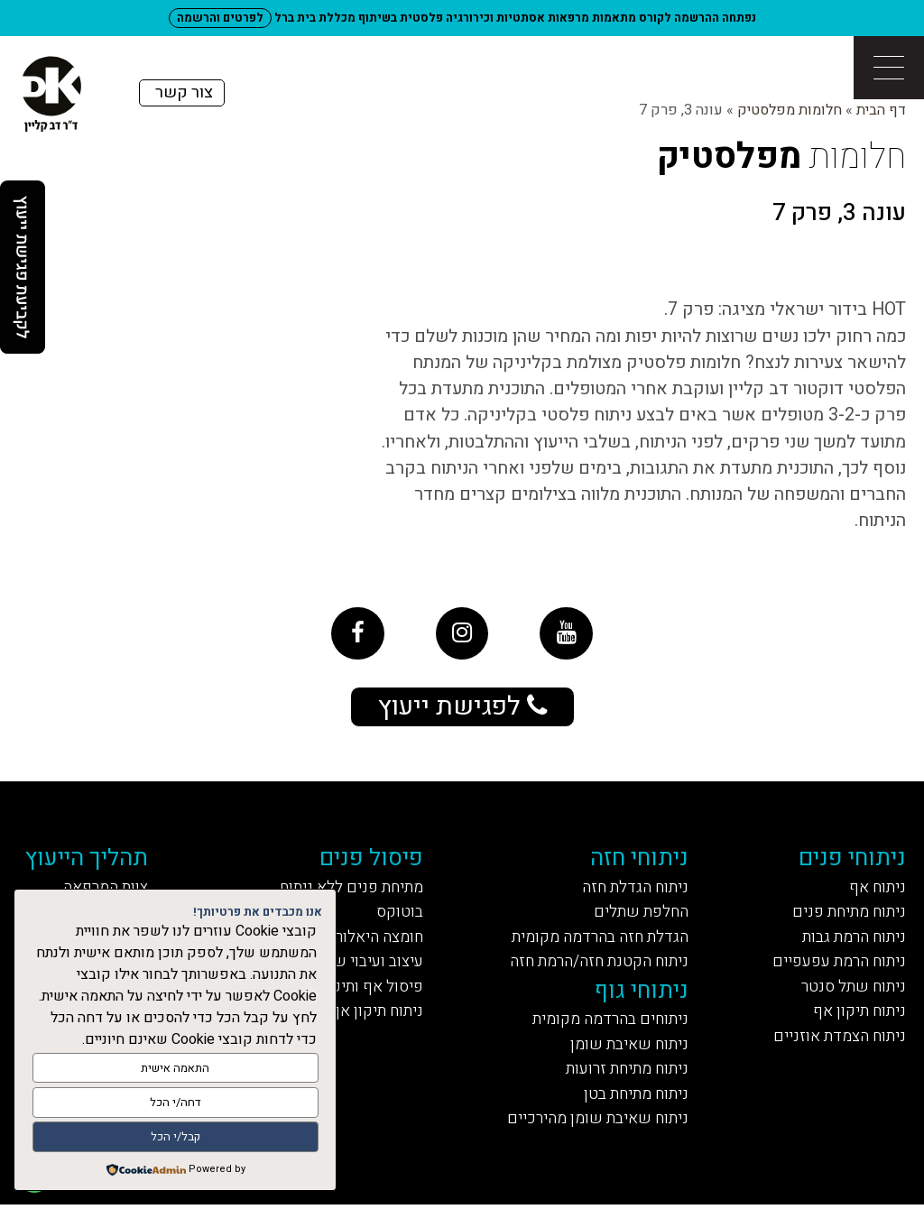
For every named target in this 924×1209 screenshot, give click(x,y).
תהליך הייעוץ (90, 860)
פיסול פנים (372, 860)
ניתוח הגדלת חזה (633, 889)
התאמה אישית (175, 1068)
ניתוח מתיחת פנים (846, 914)
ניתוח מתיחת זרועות (624, 1073)
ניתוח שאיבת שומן (627, 1048)
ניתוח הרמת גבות (852, 939)
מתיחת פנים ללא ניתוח (349, 889)
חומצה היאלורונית (366, 939)
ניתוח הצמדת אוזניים (837, 1040)
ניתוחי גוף (641, 993)
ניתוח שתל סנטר (852, 989)
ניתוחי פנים (852, 860)
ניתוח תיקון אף (858, 1014)
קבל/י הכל (175, 1137)
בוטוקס (400, 914)
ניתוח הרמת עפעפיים (835, 964)
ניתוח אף (876, 889)
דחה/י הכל (175, 1103)
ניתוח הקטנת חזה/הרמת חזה (597, 964)
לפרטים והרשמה (220, 17)
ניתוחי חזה (639, 860)
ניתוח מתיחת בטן (633, 1098)
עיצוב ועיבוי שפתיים (354, 964)
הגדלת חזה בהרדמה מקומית (598, 939)
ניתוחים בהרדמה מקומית (608, 1023)
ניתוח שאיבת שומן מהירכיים (594, 1124)
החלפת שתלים (639, 914)
